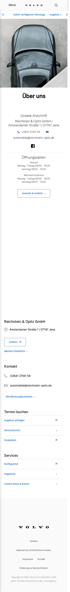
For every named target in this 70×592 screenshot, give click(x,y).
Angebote (9, 474)
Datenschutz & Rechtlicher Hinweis (33, 550)
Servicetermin (12, 430)
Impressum (27, 559)
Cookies (34, 541)
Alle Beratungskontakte (19, 396)
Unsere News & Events (16, 483)
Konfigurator (11, 464)
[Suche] (56, 5)
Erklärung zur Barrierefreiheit (34, 568)
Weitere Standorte (14, 351)
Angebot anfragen (14, 420)
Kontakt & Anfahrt (32, 193)
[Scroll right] (66, 14)
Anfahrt (13, 342)
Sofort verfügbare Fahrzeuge (29, 14)
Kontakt (41, 559)
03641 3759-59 (28, 131)
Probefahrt (10, 440)
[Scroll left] (3, 14)
